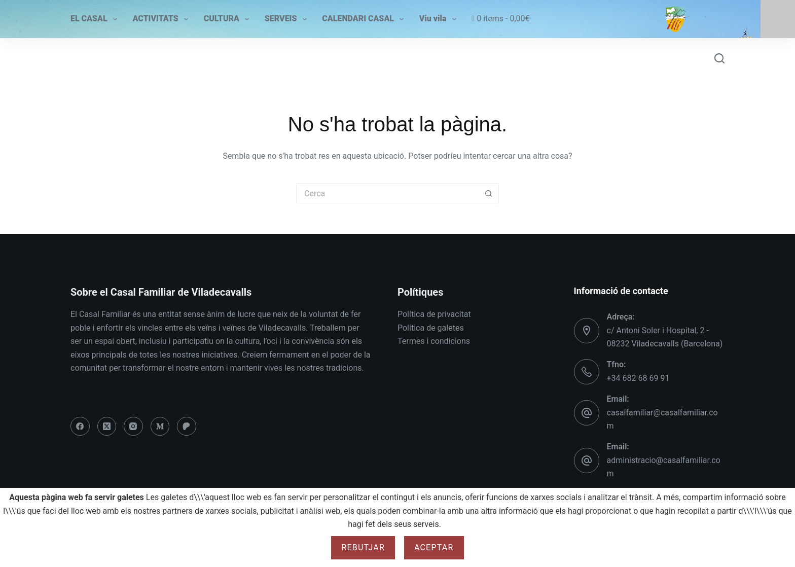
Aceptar (434, 547)
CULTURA (226, 19)
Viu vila (437, 19)
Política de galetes (430, 328)
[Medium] (160, 426)
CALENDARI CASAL (363, 19)
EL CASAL (93, 19)
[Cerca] (719, 58)
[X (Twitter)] (107, 426)
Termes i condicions (433, 341)
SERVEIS (286, 19)
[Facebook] (80, 426)
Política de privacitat (434, 314)
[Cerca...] (387, 193)
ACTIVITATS (160, 19)
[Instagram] (133, 426)
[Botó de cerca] (489, 193)
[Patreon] (186, 426)
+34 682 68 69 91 (638, 378)
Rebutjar (363, 547)
